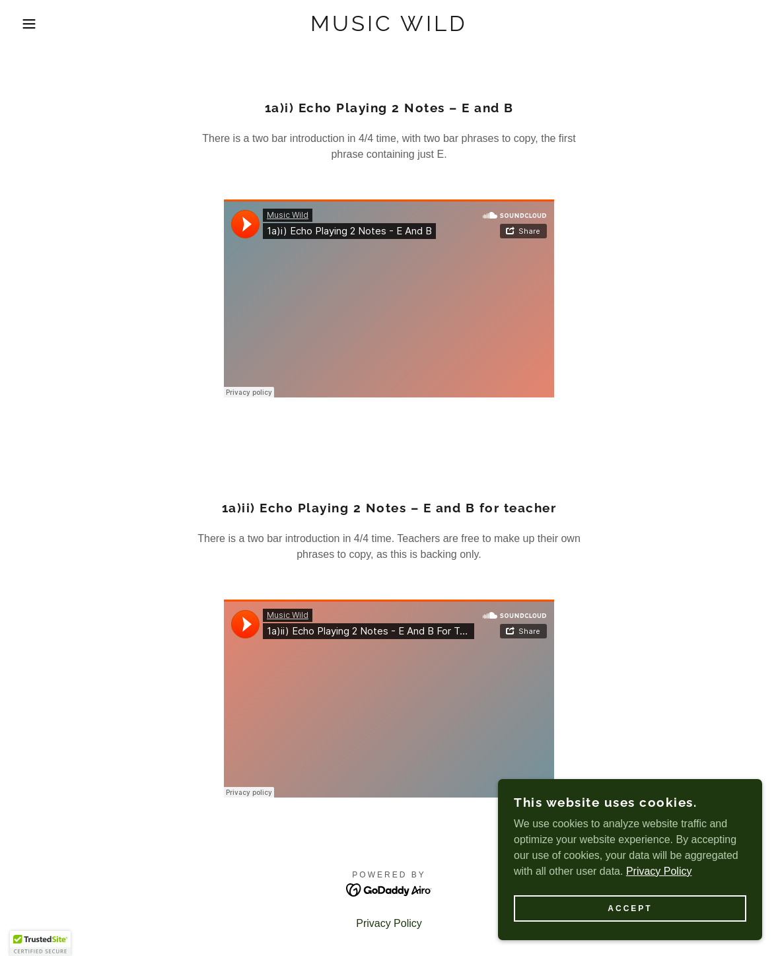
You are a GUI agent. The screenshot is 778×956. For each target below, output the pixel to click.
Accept (630, 908)
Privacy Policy (659, 871)
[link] (389, 27)
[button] (39, 24)
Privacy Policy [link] (389, 923)
